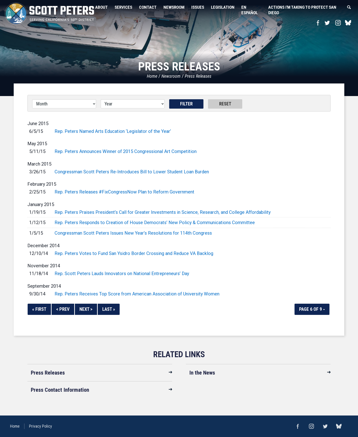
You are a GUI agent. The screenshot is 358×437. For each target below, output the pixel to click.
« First (39, 309)
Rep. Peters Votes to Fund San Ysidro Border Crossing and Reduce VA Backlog (134, 253)
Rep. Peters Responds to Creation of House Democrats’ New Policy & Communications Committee (155, 222)
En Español (249, 10)
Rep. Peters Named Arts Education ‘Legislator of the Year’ (113, 131)
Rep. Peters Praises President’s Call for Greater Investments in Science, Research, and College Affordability (163, 212)
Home (152, 76)
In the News (202, 373)
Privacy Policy (40, 426)
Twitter (327, 23)
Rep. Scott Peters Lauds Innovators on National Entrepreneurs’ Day (122, 273)
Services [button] (123, 7)
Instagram (338, 23)
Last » (108, 309)
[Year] (133, 103)
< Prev (63, 309)
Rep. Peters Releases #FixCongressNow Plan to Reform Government (124, 192)
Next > (85, 309)
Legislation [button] (222, 7)
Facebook (318, 23)
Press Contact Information (60, 390)
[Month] (64, 103)
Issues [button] (197, 7)
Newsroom (171, 76)
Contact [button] (148, 7)
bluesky (348, 23)
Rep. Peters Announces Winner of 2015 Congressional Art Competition (126, 151)
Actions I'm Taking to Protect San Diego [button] (302, 10)
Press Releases (198, 76)
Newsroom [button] (173, 7)
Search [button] (348, 7)
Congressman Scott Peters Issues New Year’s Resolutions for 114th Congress (133, 233)
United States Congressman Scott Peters (59, 13)
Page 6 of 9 (312, 309)
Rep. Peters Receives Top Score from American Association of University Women (137, 294)
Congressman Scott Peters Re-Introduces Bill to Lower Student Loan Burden (132, 171)
